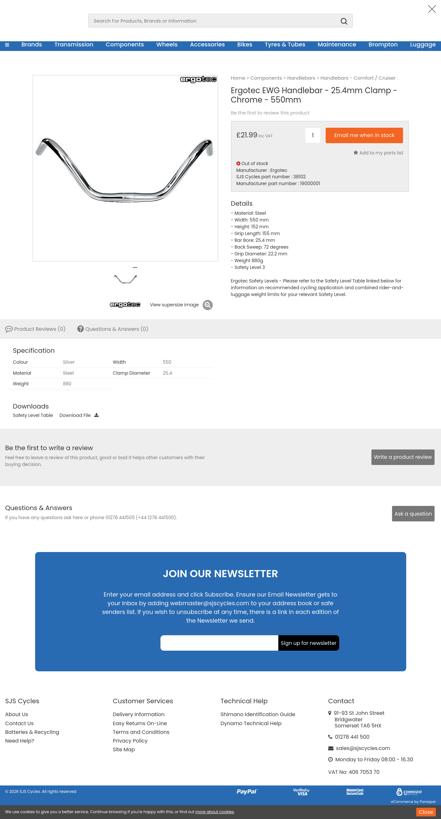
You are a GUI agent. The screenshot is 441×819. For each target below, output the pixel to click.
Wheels (166, 44)
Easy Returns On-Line (140, 723)
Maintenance (337, 44)
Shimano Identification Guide (258, 714)
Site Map (124, 749)
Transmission (73, 44)
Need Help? (19, 741)
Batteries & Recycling (32, 732)
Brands (31, 44)
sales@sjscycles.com (363, 748)
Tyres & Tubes (285, 44)
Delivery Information (138, 714)
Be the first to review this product (270, 113)
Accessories (207, 44)
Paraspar (428, 801)
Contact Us (19, 723)
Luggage (423, 44)
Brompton (383, 44)
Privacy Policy (130, 741)
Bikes (245, 44)
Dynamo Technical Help (251, 723)
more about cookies (214, 811)
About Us (16, 714)
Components (125, 44)
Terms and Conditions (141, 732)
